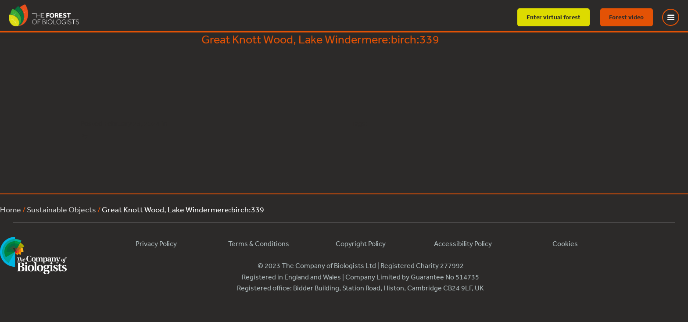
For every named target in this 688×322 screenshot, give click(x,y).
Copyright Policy (361, 243)
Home (10, 209)
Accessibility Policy (463, 243)
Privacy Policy (156, 243)
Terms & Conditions (258, 243)
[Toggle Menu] (676, 17)
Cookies (565, 243)
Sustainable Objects (61, 209)
